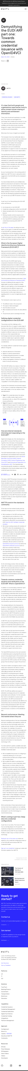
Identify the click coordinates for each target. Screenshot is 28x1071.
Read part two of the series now (9, 838)
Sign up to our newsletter (7, 848)
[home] (5, 9)
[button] (25, 9)
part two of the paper (8, 227)
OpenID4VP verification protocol (11, 545)
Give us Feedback (6, 965)
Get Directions (5, 963)
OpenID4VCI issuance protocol (11, 543)
